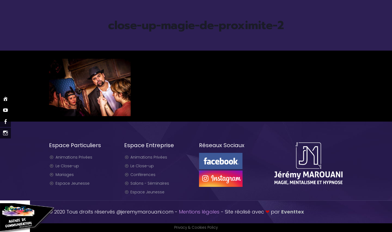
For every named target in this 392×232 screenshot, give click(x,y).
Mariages (65, 174)
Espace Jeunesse (73, 183)
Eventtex (292, 211)
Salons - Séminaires (149, 183)
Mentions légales (199, 211)
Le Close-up (67, 166)
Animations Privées (74, 157)
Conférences (142, 174)
